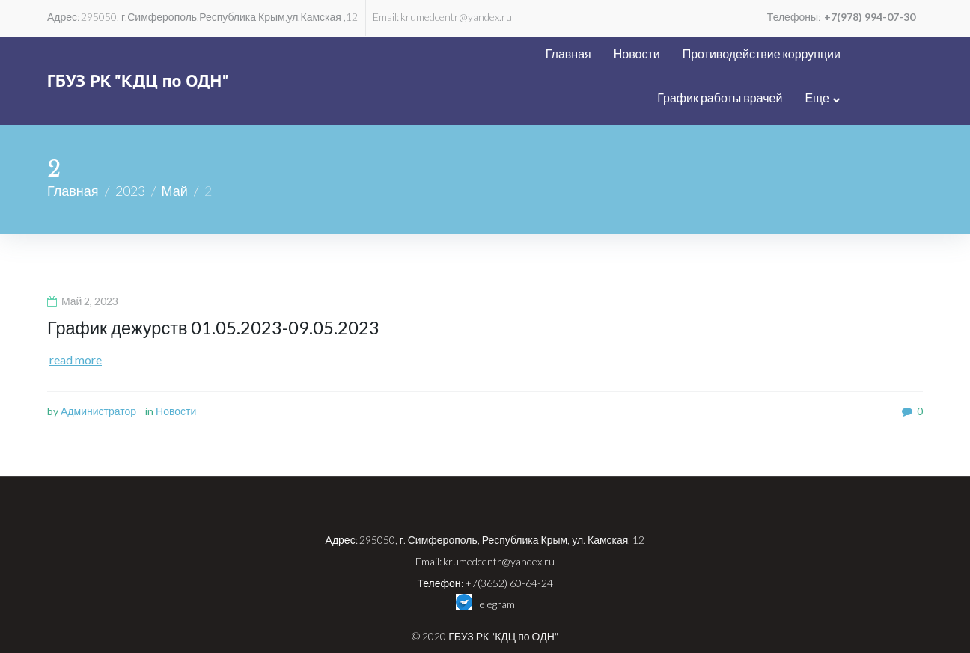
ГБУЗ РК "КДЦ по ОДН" (138, 58)
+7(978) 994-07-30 (869, 16)
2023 (130, 146)
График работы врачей (801, 53)
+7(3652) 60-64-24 (509, 539)
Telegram (485, 558)
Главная (445, 53)
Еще (899, 53)
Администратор (98, 367)
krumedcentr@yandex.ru (456, 16)
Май (175, 146)
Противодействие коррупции (638, 53)
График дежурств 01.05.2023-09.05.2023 (214, 283)
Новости (513, 53)
